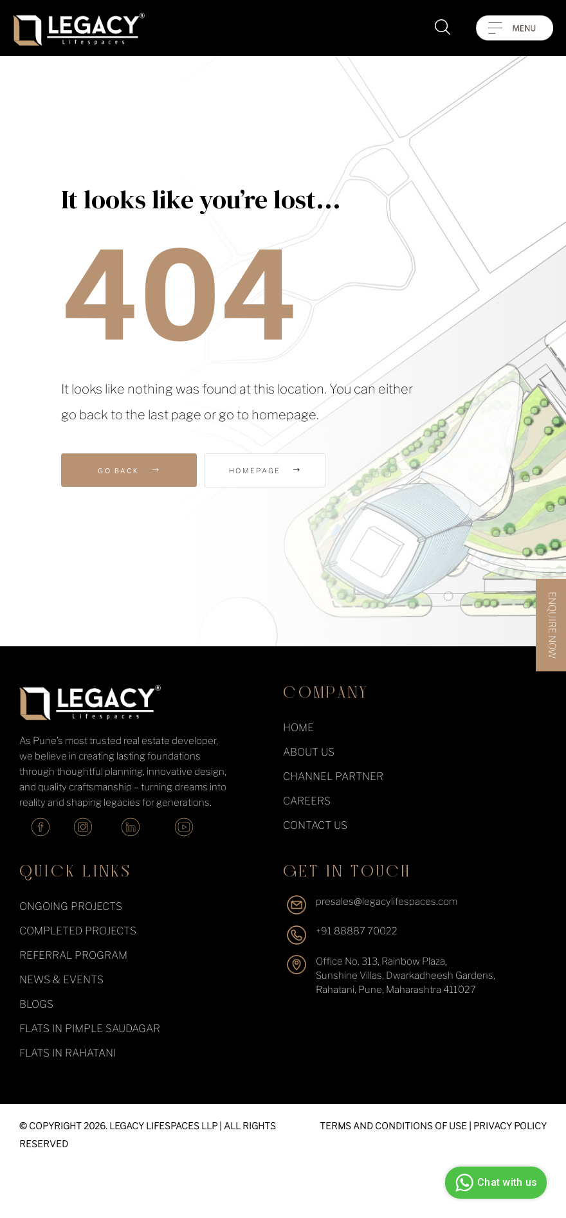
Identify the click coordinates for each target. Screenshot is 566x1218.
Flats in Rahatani (67, 1053)
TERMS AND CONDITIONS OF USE (393, 1125)
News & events (61, 980)
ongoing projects (70, 906)
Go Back (129, 470)
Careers (307, 801)
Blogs (36, 1004)
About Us (308, 752)
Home (298, 728)
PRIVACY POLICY (510, 1125)
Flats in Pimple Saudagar (89, 1029)
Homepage (277, 470)
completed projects (77, 931)
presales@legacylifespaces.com (386, 901)
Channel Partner (333, 776)
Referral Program (73, 955)
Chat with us (494, 1182)
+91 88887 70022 (356, 931)
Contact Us (315, 825)
